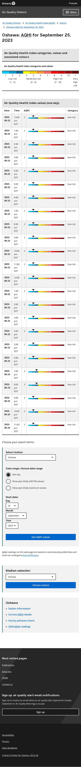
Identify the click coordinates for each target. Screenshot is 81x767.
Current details (20, 614)
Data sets (6, 671)
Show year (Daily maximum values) (29, 487)
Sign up (40, 712)
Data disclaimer (9, 748)
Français (73, 3)
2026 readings (19, 626)
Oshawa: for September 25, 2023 (24, 27)
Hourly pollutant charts (21, 620)
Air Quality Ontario (14, 12)
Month (9, 510)
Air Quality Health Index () (40, 23)
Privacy (5, 741)
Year (8, 520)
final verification (30, 555)
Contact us (7, 684)
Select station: (14, 452)
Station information (19, 608)
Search (63, 23)
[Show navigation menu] (71, 12)
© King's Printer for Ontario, (20, 755)
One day (16, 474)
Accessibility (8, 735)
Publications (8, 665)
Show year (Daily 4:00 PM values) (28, 481)
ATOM (5, 677)
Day (8, 500)
